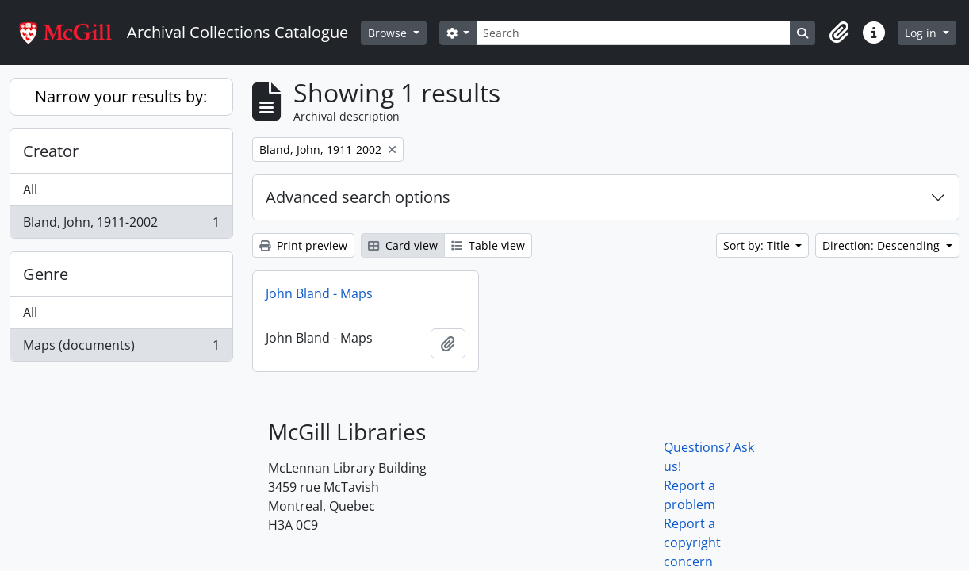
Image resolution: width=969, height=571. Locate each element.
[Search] (633, 33)
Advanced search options (358, 197)
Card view (403, 245)
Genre (45, 274)
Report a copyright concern (692, 542)
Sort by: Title (758, 245)
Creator (51, 151)
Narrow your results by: (121, 96)
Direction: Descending (882, 245)
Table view (488, 245)
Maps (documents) (121, 348)
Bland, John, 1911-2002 (121, 225)
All (30, 189)
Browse (389, 32)
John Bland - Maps (319, 293)
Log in (922, 32)
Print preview (303, 245)
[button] (839, 32)
